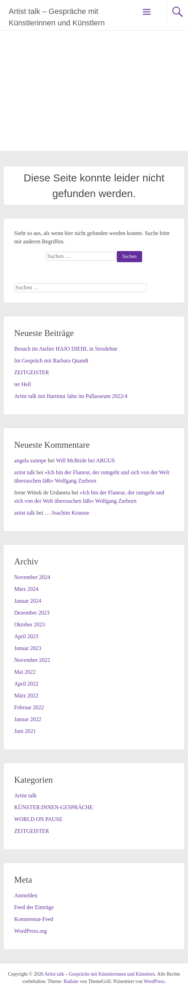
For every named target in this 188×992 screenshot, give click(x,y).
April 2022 (26, 684)
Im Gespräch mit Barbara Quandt (51, 361)
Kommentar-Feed (34, 919)
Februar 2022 (29, 707)
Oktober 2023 (29, 624)
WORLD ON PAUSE (38, 819)
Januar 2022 (27, 719)
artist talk (24, 472)
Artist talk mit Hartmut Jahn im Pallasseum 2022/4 (71, 396)
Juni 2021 (25, 731)
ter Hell (22, 384)
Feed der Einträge (34, 907)
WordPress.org (30, 931)
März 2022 (26, 695)
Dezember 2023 (32, 613)
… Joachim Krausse (66, 513)
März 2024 (26, 589)
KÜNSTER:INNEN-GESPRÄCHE (53, 807)
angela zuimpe (30, 460)
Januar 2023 (27, 648)
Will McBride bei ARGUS (85, 460)
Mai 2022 (25, 672)
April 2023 (26, 636)
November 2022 (32, 660)
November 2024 (32, 577)
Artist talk (25, 795)
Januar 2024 (27, 601)
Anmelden (26, 895)
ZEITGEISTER (31, 372)
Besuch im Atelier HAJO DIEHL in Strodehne (65, 349)
